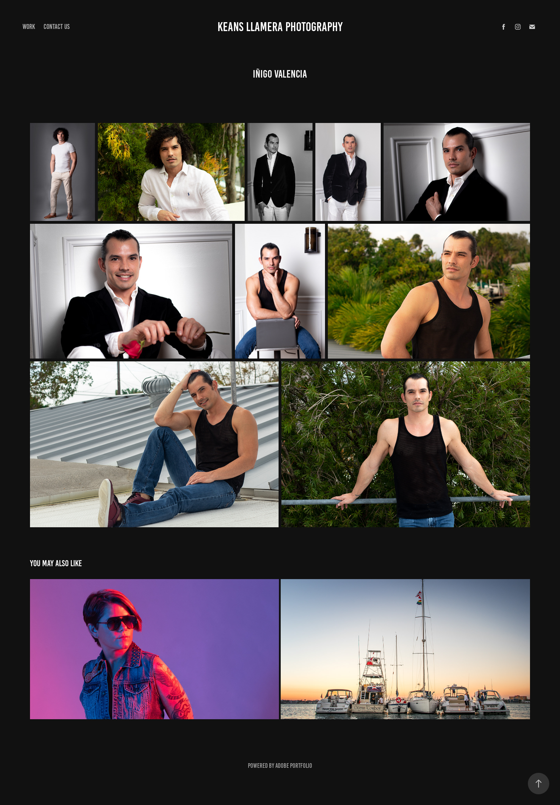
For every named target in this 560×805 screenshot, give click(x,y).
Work (28, 26)
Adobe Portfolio (293, 765)
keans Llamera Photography (280, 27)
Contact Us (57, 26)
